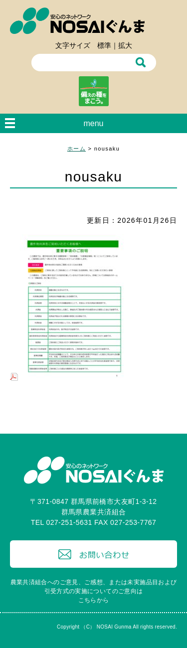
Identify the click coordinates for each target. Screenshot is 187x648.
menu (93, 123)
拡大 (125, 45)
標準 (104, 45)
